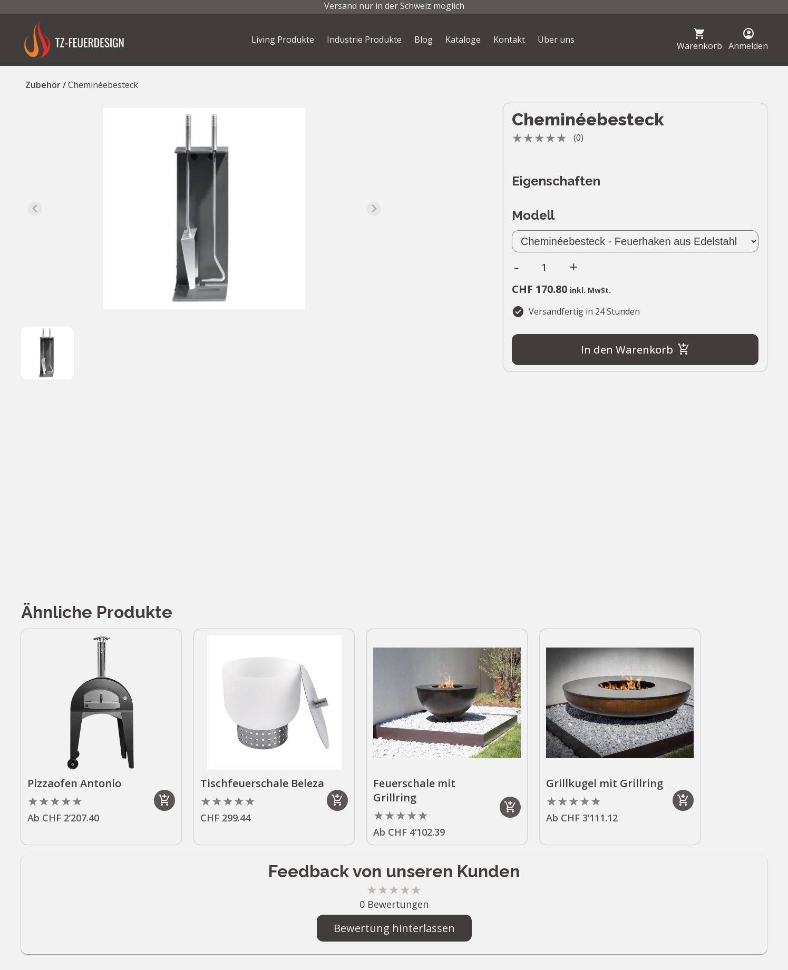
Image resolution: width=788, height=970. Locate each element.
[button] (47, 353)
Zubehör (43, 85)
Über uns (556, 39)
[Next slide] (374, 209)
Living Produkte (282, 39)
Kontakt (509, 39)
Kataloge (463, 39)
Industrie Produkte (364, 39)
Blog (423, 39)
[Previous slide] (35, 209)
